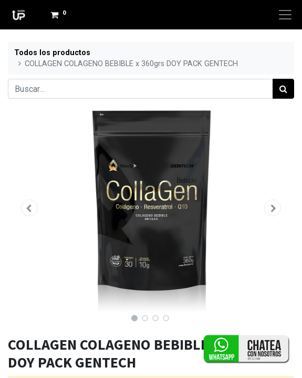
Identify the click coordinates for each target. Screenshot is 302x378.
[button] (29, 207)
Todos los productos (52, 52)
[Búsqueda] (283, 89)
